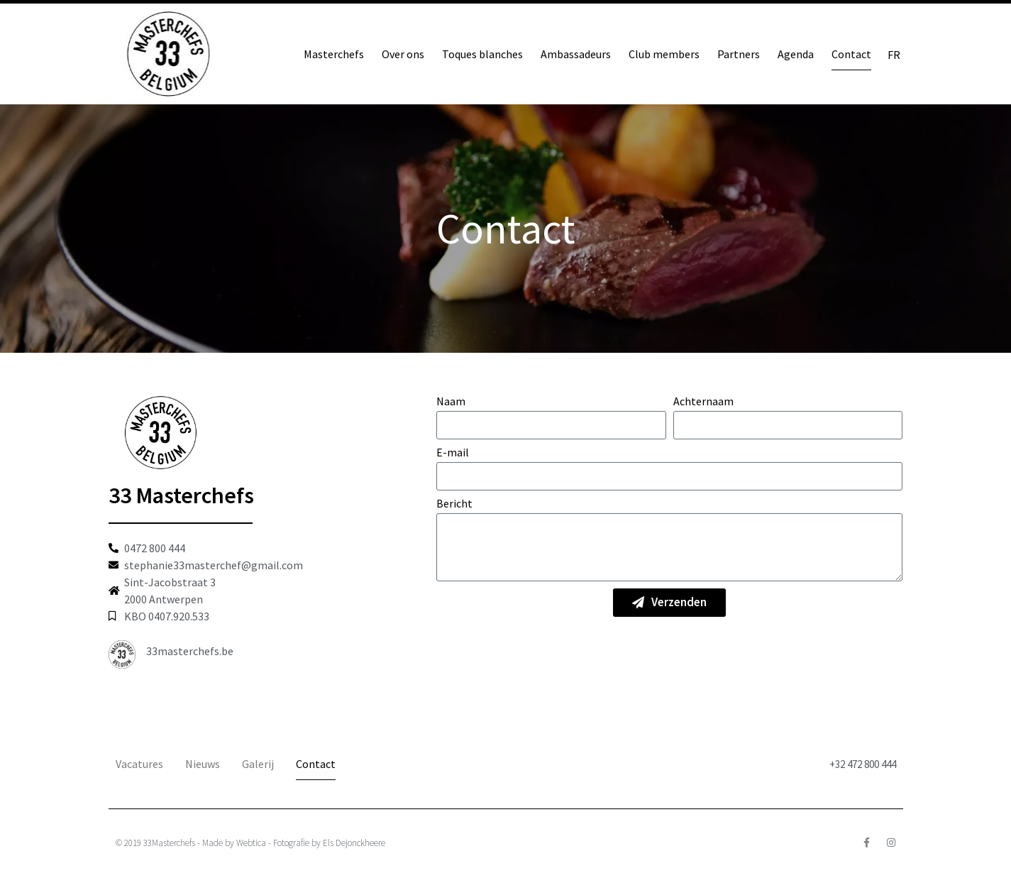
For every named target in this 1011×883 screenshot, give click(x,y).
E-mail (452, 452)
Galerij (258, 764)
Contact (851, 54)
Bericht (454, 504)
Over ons (403, 54)
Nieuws (202, 764)
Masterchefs (334, 54)
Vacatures (139, 764)
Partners (738, 54)
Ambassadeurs (576, 54)
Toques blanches (482, 54)
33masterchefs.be (189, 651)
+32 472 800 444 (862, 764)
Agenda (796, 54)
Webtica (251, 843)
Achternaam (703, 401)
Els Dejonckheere (354, 843)
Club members (664, 54)
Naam (450, 401)
